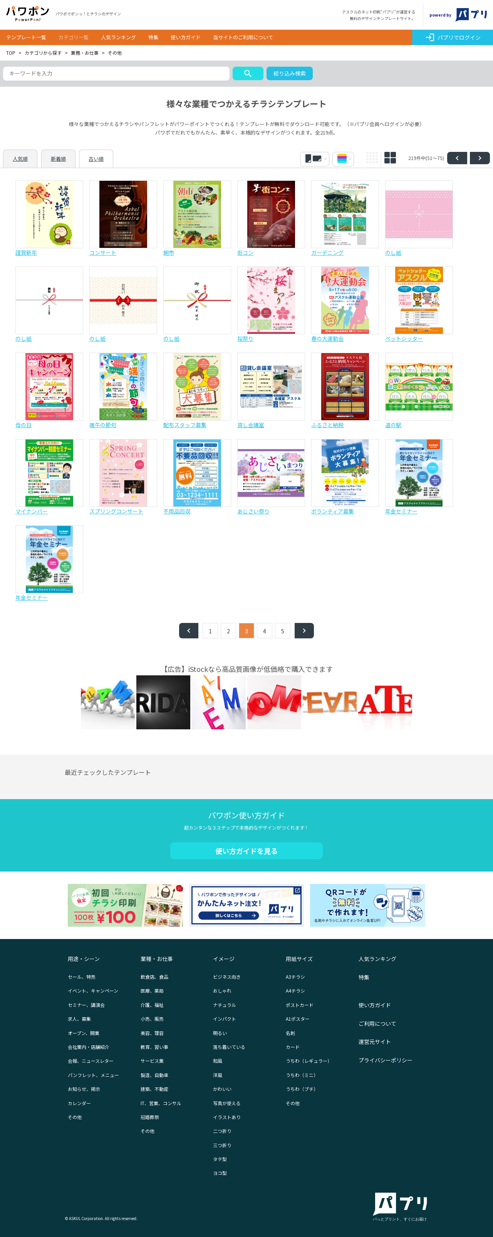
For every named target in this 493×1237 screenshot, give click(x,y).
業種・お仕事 (157, 959)
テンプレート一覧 (26, 37)
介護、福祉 (152, 1004)
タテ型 (220, 1159)
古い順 (96, 158)
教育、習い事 (154, 1046)
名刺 (290, 1033)
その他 (75, 1117)
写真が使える (227, 1103)
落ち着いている (229, 1046)
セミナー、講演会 (86, 1004)
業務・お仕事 (85, 52)
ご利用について (377, 1023)
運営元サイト (375, 1041)
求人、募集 (79, 1018)
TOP (10, 52)
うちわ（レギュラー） (309, 1060)
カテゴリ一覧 (74, 37)
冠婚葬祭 (150, 1117)
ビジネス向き (227, 976)
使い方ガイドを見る (246, 851)
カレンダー (79, 1103)
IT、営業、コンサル (161, 1103)
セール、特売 (82, 976)
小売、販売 (152, 1018)
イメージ (224, 959)
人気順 (20, 158)
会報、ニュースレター (91, 1060)
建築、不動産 (154, 1089)
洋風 (217, 1075)
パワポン (27, 14)
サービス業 (152, 1060)
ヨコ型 (220, 1173)
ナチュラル (224, 1004)
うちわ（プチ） (302, 1089)
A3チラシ (295, 976)
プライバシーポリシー (386, 1060)
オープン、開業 (83, 1033)
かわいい (222, 1089)
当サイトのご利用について (243, 37)
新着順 (58, 158)
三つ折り (222, 1145)
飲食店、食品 (154, 976)
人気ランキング (118, 37)
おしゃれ (222, 990)
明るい (220, 1033)
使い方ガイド (186, 37)
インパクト (224, 1018)
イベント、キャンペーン (93, 990)
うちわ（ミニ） (302, 1075)
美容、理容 (152, 1033)
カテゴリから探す (43, 52)
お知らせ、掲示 (84, 1089)
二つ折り (222, 1131)
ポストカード (300, 1004)
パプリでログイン (453, 37)
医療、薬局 (152, 990)
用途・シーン (84, 959)
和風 (217, 1060)
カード (293, 1046)
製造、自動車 (154, 1075)
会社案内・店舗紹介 (88, 1046)
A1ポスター (298, 1018)
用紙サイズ (299, 959)
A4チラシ (295, 990)
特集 (153, 37)
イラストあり (227, 1117)
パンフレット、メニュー (93, 1075)
